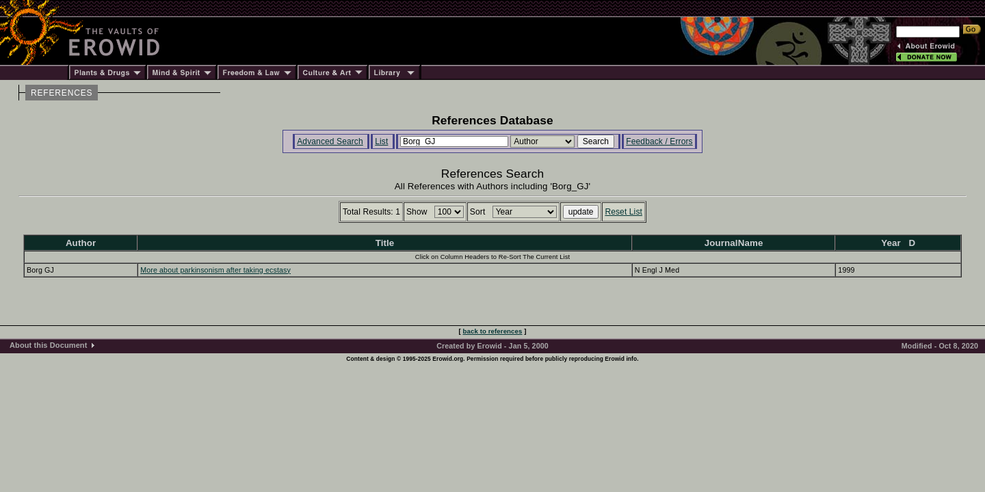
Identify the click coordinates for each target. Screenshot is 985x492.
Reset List (623, 212)
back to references (493, 331)
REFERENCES (61, 93)
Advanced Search (330, 141)
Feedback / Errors (659, 141)
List (381, 141)
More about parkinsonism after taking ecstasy (215, 270)
